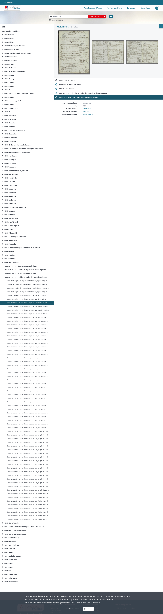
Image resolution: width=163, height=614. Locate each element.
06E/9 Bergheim (9, 64)
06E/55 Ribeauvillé (10, 233)
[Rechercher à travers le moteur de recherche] (70, 16)
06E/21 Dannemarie (11, 108)
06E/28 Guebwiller (10, 134)
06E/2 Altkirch (9, 38)
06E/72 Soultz (8, 552)
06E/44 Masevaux (10, 193)
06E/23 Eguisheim (10, 116)
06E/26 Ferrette (9, 127)
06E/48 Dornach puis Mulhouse (15, 207)
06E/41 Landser (9, 182)
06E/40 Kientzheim (10, 178)
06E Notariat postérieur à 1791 (13, 31)
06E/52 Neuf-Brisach (11, 222)
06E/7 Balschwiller (10, 57)
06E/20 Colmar (9, 105)
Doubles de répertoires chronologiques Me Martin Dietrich (27, 494)
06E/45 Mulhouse (10, 196)
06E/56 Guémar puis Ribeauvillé (15, 237)
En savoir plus (74, 609)
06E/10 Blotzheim (10, 68)
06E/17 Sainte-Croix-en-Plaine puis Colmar (19, 94)
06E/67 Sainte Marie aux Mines (15, 534)
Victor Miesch (88, 114)
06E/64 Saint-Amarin (11, 523)
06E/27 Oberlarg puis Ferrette (14, 130)
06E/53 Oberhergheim (11, 226)
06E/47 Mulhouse (10, 204)
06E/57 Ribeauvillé (10, 240)
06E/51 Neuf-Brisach (11, 218)
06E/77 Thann (8, 571)
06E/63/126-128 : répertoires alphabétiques (20, 273)
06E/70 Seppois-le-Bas (11, 545)
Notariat (86, 112)
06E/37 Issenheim (10, 167)
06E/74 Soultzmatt (10, 560)
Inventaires (131, 8)
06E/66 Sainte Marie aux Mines (15, 530)
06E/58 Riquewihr (10, 244)
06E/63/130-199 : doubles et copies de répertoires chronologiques (26, 277)
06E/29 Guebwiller (10, 138)
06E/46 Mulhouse (10, 200)
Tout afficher (62, 27)
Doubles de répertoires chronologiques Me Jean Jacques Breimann (28, 317)
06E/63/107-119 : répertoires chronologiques (21, 266)
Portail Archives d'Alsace (93, 8)
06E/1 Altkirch (9, 35)
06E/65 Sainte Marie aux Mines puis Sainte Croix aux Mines (25, 527)
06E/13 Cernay (9, 79)
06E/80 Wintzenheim (11, 582)
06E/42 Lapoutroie (10, 185)
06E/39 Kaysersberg (11, 174)
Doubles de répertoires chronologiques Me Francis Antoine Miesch (28, 306)
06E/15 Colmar (9, 86)
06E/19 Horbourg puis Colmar (14, 101)
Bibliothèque (145, 8)
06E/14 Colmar (9, 82)
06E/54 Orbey (8, 229)
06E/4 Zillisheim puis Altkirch (14, 46)
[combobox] (97, 16)
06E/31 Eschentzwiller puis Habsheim (17, 145)
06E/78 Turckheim (10, 574)
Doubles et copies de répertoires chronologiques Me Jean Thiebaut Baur (28, 281)
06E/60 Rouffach (9, 251)
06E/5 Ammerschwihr (11, 49)
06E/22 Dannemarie (11, 112)
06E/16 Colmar (9, 90)
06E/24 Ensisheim (10, 119)
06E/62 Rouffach (9, 259)
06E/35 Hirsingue (10, 160)
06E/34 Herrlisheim (10, 156)
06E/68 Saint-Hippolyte (12, 538)
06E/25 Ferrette (9, 123)
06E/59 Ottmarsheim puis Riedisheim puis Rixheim (22, 248)
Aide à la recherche (57, 20)
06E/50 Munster (9, 215)
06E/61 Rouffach (9, 255)
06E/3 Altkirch (9, 42)
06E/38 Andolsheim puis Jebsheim (16, 171)
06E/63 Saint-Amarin (11, 262)
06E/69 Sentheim (10, 541)
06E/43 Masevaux (10, 189)
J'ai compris (88, 609)
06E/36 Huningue (10, 163)
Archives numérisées (114, 8)
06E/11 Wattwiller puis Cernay (14, 71)
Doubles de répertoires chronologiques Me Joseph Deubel (27, 431)
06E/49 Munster (9, 211)
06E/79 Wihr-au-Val (10, 578)
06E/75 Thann (8, 563)
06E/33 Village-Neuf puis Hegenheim (17, 152)
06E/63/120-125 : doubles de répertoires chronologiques (25, 270)
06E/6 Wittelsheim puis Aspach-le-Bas (17, 53)
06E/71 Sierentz (9, 549)
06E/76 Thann (8, 567)
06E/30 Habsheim (10, 141)
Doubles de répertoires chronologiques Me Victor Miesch (27, 295)
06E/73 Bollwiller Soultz (12, 556)
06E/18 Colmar (9, 97)
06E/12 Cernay (9, 75)
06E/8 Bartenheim (10, 60)
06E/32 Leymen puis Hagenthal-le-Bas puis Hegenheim (23, 149)
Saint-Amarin (87, 109)
